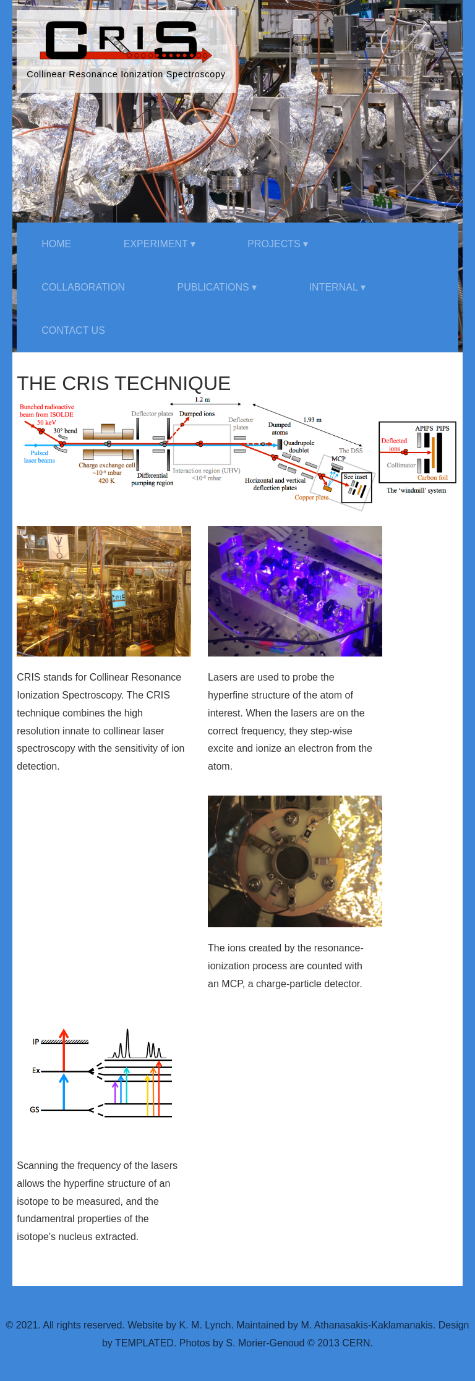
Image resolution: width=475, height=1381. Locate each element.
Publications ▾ (217, 287)
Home (56, 244)
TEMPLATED (144, 1343)
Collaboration (83, 287)
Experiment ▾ (159, 244)
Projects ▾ (277, 244)
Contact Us (73, 330)
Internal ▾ (337, 287)
